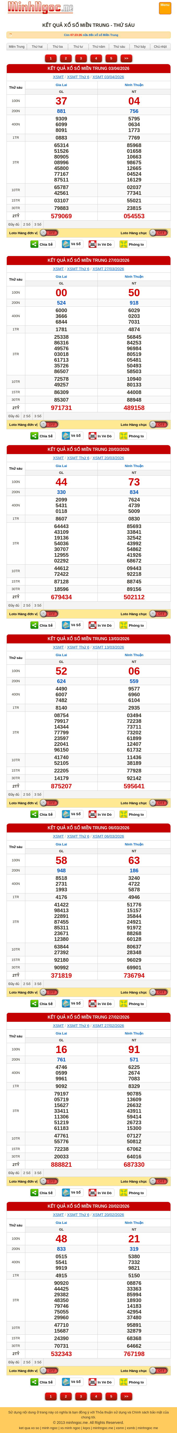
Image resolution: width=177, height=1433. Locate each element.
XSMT (58, 77)
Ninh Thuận (134, 85)
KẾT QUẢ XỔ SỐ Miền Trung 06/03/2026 (89, 828)
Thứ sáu (15, 87)
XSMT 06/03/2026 (108, 836)
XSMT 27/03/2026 (108, 269)
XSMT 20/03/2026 (108, 458)
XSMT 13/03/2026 (108, 647)
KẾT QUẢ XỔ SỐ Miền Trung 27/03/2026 (89, 260)
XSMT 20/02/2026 (108, 1214)
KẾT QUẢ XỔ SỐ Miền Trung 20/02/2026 (89, 1206)
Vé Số (76, 244)
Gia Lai (61, 85)
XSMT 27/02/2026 (108, 1025)
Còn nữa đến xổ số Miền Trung (91, 35)
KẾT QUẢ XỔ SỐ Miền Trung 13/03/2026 (89, 639)
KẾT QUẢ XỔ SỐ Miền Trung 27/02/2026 (89, 1017)
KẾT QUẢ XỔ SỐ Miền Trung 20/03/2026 (89, 449)
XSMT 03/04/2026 (108, 77)
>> (126, 58)
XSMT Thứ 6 (78, 77)
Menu (165, 5)
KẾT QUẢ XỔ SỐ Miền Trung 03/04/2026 (89, 68)
